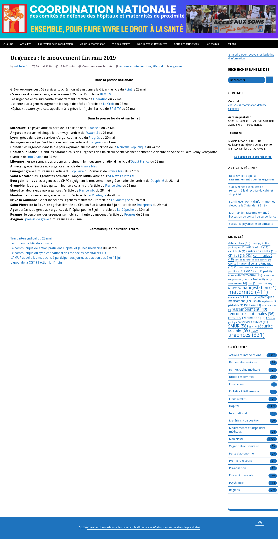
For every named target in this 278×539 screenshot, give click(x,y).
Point (128, 89)
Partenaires (212, 43)
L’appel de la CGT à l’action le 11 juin (36, 262)
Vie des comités (121, 43)
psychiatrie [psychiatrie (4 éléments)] (268, 301)
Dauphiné (157, 181)
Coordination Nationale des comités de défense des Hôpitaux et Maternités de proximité (143, 527)
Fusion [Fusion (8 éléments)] (259, 279)
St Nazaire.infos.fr (121, 176)
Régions (234, 490)
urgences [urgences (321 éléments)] (246, 335)
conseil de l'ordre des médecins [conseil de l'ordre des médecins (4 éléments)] (252, 259)
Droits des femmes (241, 377)
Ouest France (140, 161)
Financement (238, 399)
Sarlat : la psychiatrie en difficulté (251, 224)
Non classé (236, 439)
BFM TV (105, 94)
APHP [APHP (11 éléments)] (261, 247)
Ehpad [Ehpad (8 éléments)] (266, 271)
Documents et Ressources (152, 43)
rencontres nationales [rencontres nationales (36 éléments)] (251, 314)
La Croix (108, 104)
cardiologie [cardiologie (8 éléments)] (236, 251)
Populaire (77, 171)
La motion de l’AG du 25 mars (31, 243)
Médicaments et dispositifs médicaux (247, 430)
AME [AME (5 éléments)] (250, 247)
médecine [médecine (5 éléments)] (235, 297)
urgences (176, 66)
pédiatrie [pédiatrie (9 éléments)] (235, 305)
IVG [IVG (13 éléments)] (253, 283)
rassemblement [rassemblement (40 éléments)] (249, 309)
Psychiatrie (236, 483)
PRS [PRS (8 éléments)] (256, 301)
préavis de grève (37, 219)
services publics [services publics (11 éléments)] (254, 322)
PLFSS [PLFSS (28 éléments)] (251, 297)
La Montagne (96, 195)
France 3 (94, 128)
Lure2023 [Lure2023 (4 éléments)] (234, 288)
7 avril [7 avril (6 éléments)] (256, 243)
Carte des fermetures (186, 43)
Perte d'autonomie (241, 454)
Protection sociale (241, 475)
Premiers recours (240, 461)
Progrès (94, 137)
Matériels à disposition (244, 421)
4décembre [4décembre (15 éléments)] (239, 243)
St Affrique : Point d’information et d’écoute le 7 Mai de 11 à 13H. (252, 203)
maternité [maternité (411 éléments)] (248, 292)
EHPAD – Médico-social (244, 392)
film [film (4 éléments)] (248, 279)
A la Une (8, 43)
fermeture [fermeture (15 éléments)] (251, 275)
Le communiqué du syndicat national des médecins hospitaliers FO (58, 253)
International (238, 413)
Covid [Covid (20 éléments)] (251, 271)
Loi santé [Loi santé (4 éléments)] (265, 283)
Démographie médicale (244, 370)
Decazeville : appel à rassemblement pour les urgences (251, 177)
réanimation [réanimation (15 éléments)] (253, 318)
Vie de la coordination (92, 43)
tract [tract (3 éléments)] (254, 331)
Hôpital (158, 66)
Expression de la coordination (55, 43)
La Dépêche (125, 210)
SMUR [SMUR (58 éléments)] (238, 326)
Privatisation (237, 468)
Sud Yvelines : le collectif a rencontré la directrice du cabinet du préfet (251, 190)
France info (87, 190)
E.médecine (236, 384)
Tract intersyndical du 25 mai (31, 238)
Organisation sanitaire (244, 446)
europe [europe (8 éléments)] (234, 275)
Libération (100, 99)
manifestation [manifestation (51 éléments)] (258, 287)
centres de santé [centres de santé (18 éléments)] (261, 251)
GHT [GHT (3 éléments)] (269, 279)
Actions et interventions (135, 66)
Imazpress (144, 205)
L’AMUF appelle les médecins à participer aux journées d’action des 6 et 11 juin (66, 257)
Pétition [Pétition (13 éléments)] (252, 305)
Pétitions (231, 43)
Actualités (25, 43)
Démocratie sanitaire (243, 362)
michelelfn (21, 66)
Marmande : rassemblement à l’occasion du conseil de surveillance (252, 214)
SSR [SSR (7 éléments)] (253, 326)
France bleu (89, 166)
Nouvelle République (131, 147)
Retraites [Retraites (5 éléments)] (234, 318)
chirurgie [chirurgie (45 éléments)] (240, 255)
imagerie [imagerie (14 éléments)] (237, 283)
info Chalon (35, 157)
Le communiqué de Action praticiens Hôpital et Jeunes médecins (56, 248)
